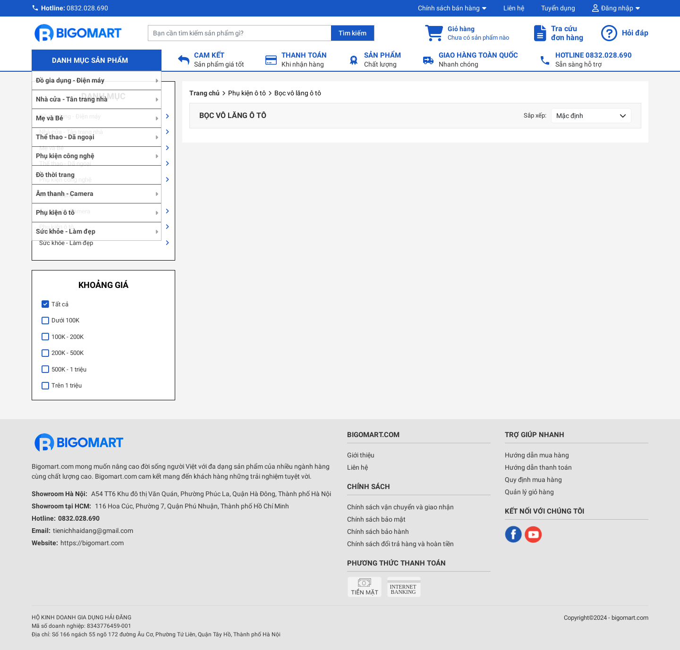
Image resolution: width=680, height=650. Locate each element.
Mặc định (569, 115)
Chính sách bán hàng (449, 8)
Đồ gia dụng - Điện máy (70, 116)
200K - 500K (67, 352)
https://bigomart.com (92, 543)
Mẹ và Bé (51, 148)
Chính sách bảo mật (376, 519)
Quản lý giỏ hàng (529, 492)
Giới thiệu (360, 455)
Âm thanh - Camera (64, 211)
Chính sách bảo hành (378, 531)
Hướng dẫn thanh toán (538, 467)
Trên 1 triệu (66, 385)
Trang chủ (204, 93)
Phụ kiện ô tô (56, 226)
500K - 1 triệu (68, 369)
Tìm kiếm (352, 33)
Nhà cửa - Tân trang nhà (71, 131)
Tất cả (59, 304)
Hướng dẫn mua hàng (537, 455)
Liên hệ (513, 8)
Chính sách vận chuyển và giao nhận (400, 507)
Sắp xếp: (535, 115)
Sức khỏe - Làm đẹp (66, 242)
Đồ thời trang (56, 195)
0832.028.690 (87, 8)
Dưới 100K (65, 320)
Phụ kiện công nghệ (65, 179)
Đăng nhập (617, 8)
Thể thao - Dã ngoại (65, 163)
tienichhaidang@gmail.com (93, 530)
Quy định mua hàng (533, 479)
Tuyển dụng (558, 8)
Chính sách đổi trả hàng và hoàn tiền (400, 544)
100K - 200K (67, 336)
